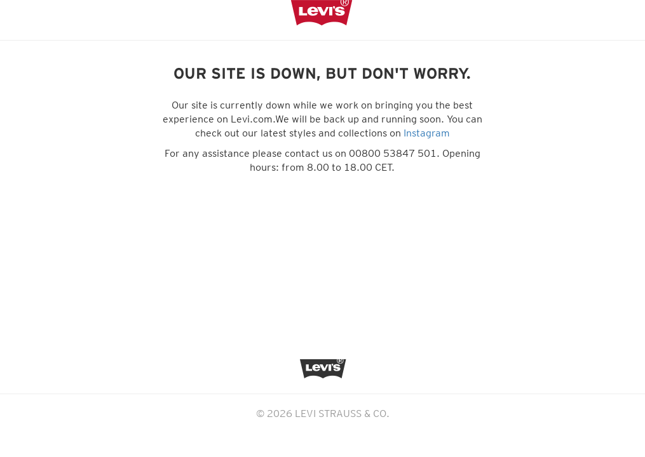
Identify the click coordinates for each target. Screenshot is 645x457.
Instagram (427, 133)
